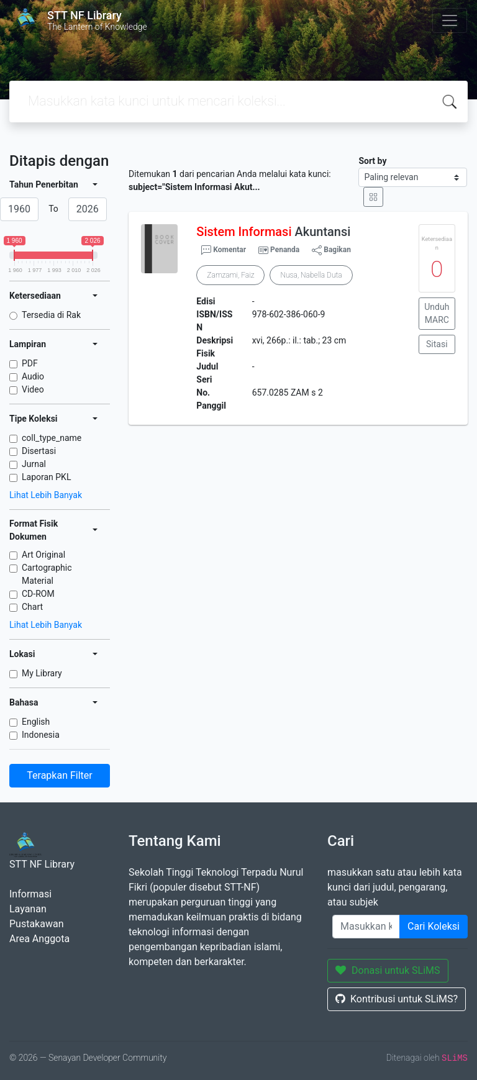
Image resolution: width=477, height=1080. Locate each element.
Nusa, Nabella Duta (311, 275)
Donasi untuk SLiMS (387, 970)
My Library (42, 673)
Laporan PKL (46, 477)
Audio (33, 376)
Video (33, 389)
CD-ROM (38, 594)
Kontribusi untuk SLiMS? (396, 999)
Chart (32, 607)
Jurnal (34, 464)
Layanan (28, 909)
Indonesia (41, 735)
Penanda (284, 249)
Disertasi (39, 451)
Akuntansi (273, 231)
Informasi (30, 894)
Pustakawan (36, 924)
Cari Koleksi (433, 926)
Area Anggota (39, 939)
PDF (30, 363)
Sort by (372, 161)
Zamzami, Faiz (230, 275)
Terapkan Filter (59, 775)
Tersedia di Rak (51, 315)
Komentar (223, 250)
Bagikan (331, 250)
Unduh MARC (436, 313)
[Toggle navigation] (449, 20)
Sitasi (437, 344)
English (36, 722)
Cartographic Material (47, 574)
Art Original (43, 555)
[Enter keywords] (366, 926)
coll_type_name (51, 438)
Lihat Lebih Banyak (45, 495)
